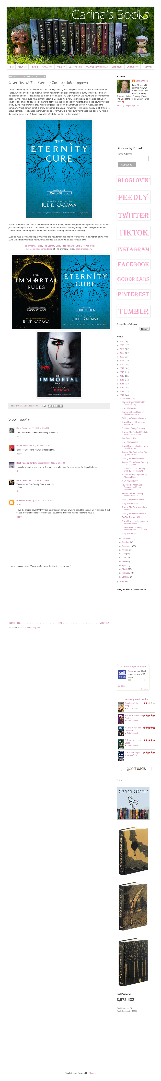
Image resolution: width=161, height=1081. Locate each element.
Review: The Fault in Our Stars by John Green (135, 453)
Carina (130, 671)
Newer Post (14, 623)
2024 (122, 349)
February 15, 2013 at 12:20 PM (39, 500)
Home (11, 66)
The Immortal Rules (32, 246)
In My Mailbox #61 (130, 408)
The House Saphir (133, 752)
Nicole (19, 446)
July (124, 554)
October (126, 542)
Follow (119, 780)
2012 (122, 395)
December (127, 398)
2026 (122, 341)
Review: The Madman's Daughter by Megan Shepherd (132, 487)
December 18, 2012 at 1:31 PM (51, 463)
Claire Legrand (132, 721)
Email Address (125, 154)
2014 (122, 387)
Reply (19, 436)
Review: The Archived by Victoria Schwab (132, 494)
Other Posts (132, 66)
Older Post (104, 623)
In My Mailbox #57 (130, 533)
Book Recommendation (41, 249)
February (126, 573)
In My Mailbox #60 (130, 442)
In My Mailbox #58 (130, 503)
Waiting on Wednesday (97, 66)
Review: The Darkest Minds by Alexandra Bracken (135, 433)
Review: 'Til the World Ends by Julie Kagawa (135, 463)
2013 (122, 391)
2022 (122, 357)
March (125, 569)
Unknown (20, 500)
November (127, 538)
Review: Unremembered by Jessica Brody (133, 403)
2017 (122, 376)
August (125, 550)
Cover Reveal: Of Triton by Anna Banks (133, 423)
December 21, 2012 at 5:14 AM (35, 480)
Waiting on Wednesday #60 (134, 513)
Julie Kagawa (67, 246)
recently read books (136, 699)
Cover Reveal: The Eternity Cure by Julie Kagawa (133, 469)
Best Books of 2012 (130, 438)
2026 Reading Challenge (133, 666)
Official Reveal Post (85, 246)
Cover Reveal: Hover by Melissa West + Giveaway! (134, 528)
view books (144, 689)
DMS (18, 480)
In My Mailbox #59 (130, 481)
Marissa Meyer (132, 755)
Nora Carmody (132, 708)
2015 (122, 384)
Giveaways (47, 66)
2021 (122, 360)
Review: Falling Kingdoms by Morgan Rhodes (134, 476)
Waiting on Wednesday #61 (134, 500)
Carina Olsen (142, 81)
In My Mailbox (75, 66)
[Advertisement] (59, 595)
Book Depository (83, 249)
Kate (18, 428)
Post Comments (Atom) (31, 628)
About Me (22, 66)
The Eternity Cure (51, 246)
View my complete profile (127, 105)
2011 (122, 582)
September (127, 546)
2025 (122, 345)
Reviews (34, 66)
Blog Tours (117, 66)
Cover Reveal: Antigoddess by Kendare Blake (135, 522)
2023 (122, 353)
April (124, 565)
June (124, 558)
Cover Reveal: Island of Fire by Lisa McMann (135, 447)
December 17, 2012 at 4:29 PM (36, 446)
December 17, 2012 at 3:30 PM (35, 428)
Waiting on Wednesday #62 (134, 458)
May (124, 561)
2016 (122, 380)
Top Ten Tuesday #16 (131, 517)
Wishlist (61, 66)
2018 (122, 372)
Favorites (147, 66)
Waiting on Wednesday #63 (134, 418)
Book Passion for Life (26, 463)
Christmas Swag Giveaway (133, 428)
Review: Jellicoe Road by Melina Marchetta (133, 413)
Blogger (92, 1073)
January (126, 577)
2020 (122, 364)
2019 (122, 368)
